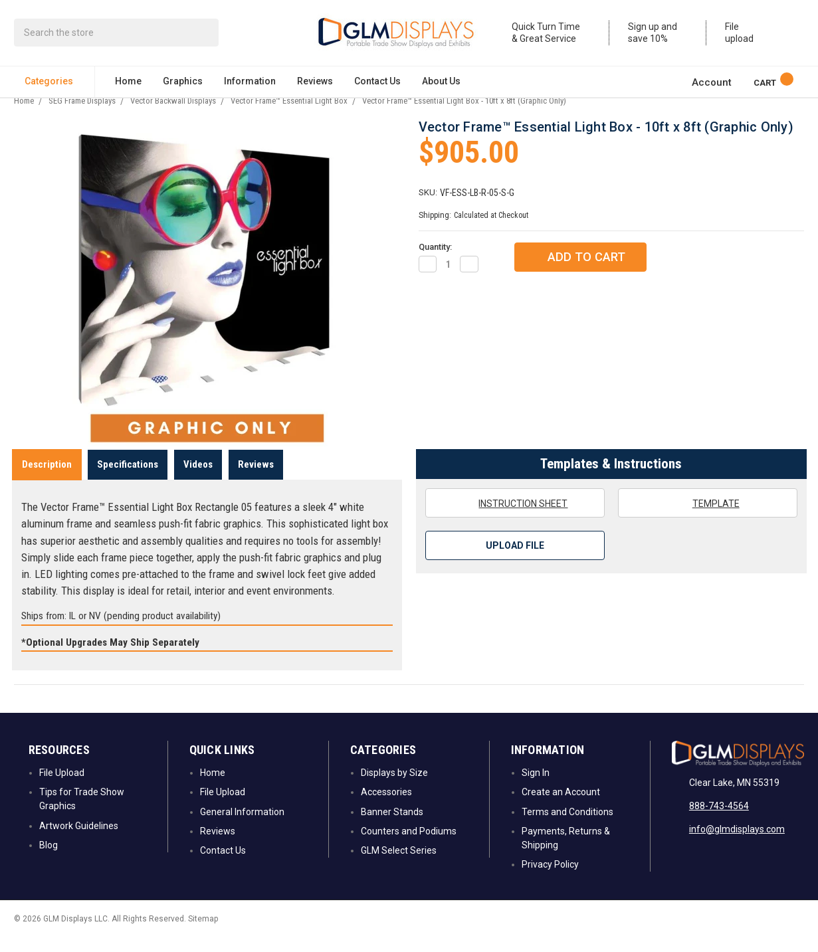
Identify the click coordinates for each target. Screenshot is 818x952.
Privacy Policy (550, 879)
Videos (198, 479)
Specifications (127, 479)
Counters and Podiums (409, 846)
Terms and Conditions (567, 826)
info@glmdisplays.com (737, 843)
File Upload (61, 788)
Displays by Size (394, 788)
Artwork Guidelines (78, 840)
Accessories (386, 807)
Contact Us (377, 83)
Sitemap (203, 933)
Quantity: (435, 262)
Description (47, 479)
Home (128, 83)
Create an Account (561, 807)
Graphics (183, 83)
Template (708, 518)
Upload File (515, 560)
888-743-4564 (719, 820)
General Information (242, 826)
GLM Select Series (399, 865)
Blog (48, 860)
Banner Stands (392, 826)
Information (250, 83)
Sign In (536, 788)
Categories (54, 83)
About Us (441, 83)
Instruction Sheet (514, 518)
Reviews (315, 83)
